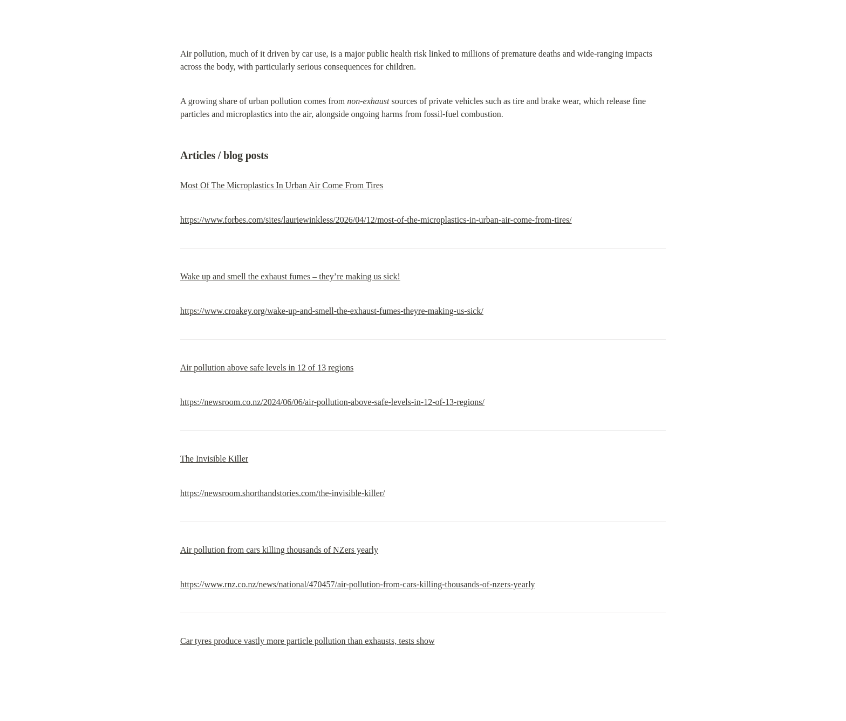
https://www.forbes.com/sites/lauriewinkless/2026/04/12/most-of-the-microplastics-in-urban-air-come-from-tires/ (376, 219)
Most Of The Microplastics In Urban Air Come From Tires (281, 185)
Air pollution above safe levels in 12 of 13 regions (266, 367)
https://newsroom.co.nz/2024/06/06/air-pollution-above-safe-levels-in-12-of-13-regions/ (332, 402)
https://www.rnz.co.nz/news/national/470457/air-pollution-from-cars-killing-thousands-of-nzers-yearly (357, 584)
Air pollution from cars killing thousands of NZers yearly (279, 549)
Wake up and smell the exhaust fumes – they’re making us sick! (290, 276)
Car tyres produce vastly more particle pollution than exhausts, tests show (307, 641)
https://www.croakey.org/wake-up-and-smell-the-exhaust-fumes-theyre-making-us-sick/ (331, 310)
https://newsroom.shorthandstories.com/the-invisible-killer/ (282, 493)
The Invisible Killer (214, 458)
